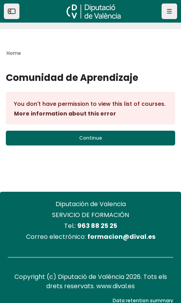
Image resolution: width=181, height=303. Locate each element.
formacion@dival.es (121, 236)
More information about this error (65, 113)
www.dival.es (115, 286)
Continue (90, 138)
